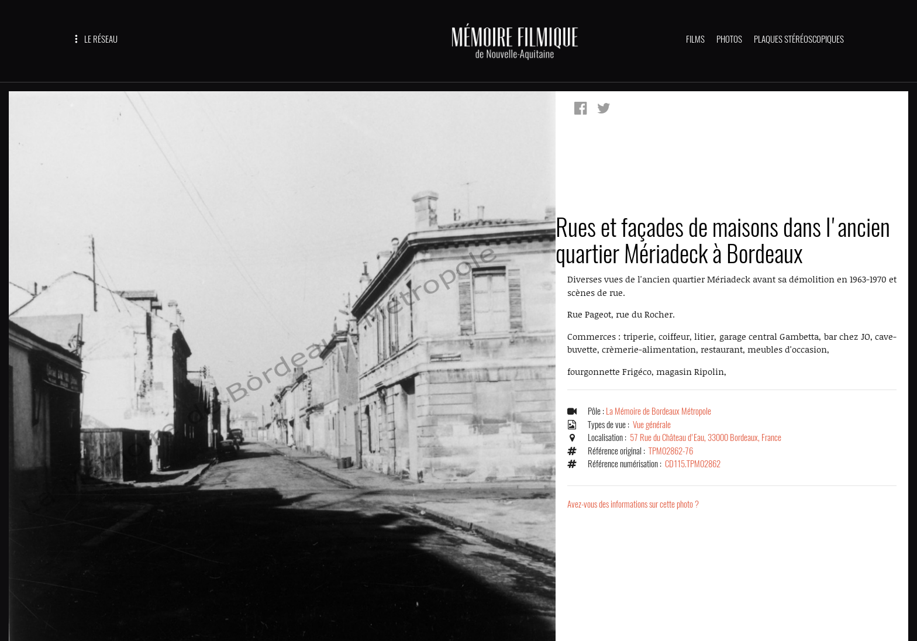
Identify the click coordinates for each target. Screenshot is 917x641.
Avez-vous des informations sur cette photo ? (633, 504)
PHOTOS (729, 39)
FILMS (695, 39)
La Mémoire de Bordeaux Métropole (658, 411)
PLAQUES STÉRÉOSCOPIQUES (799, 39)
